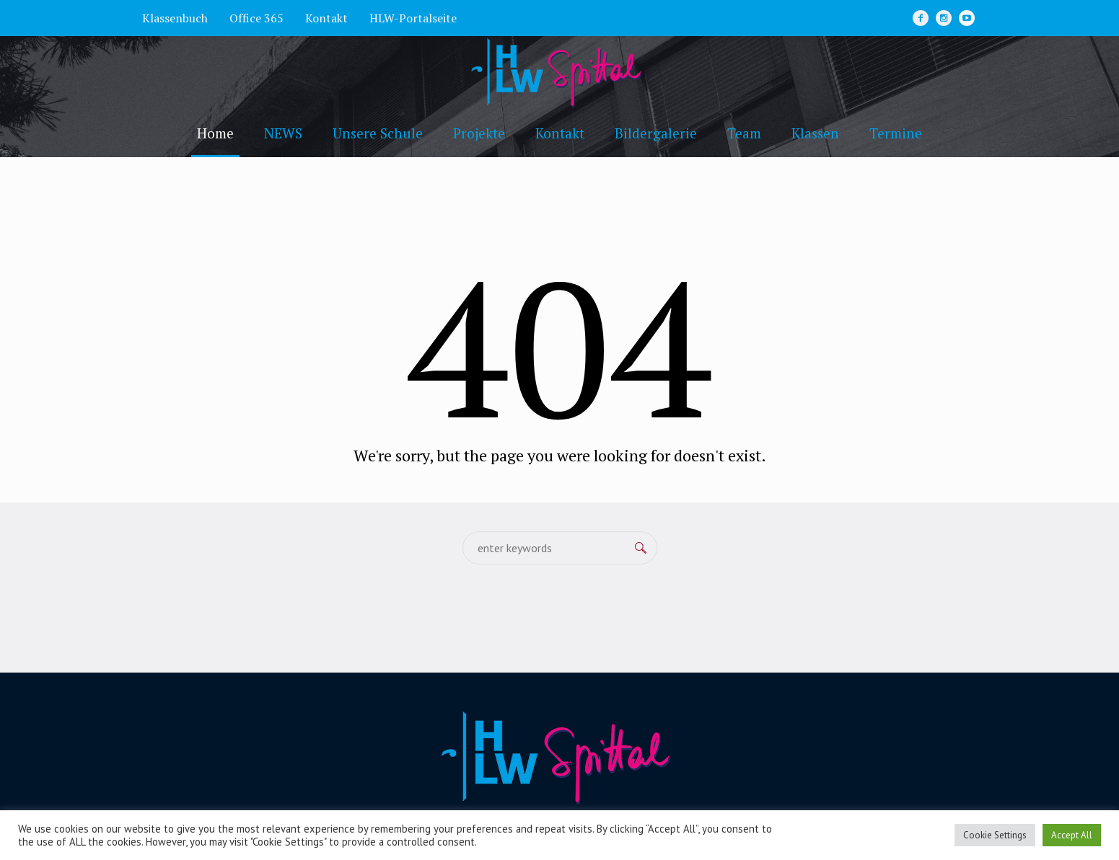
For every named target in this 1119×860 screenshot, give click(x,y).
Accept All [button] (1071, 835)
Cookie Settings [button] (995, 835)
